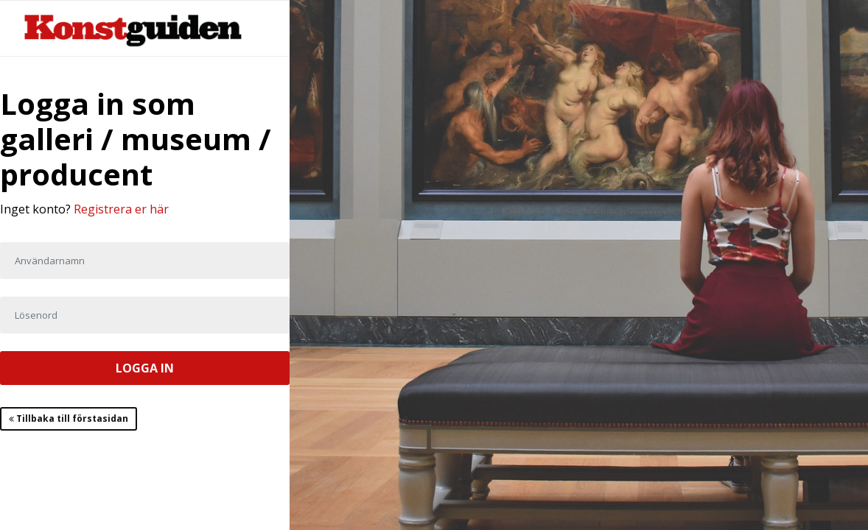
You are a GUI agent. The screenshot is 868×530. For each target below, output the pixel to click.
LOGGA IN (145, 368)
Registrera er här (121, 209)
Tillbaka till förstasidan (68, 418)
